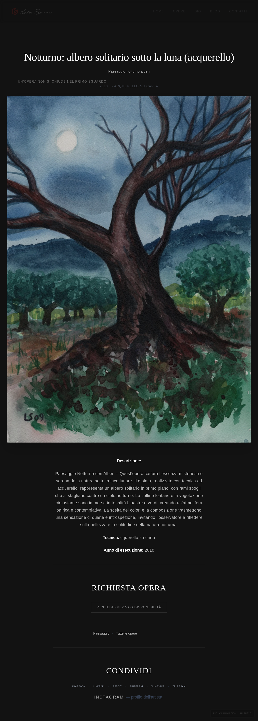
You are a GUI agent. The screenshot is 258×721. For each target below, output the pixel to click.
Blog (215, 11)
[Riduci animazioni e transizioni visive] (232, 713)
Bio (198, 11)
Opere (179, 11)
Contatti (238, 11)
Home (158, 11)
